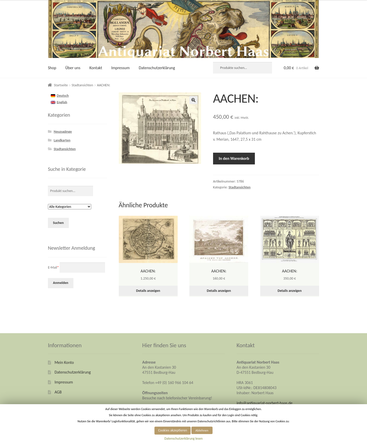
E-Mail (53, 267)
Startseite (61, 85)
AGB (58, 392)
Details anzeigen (148, 291)
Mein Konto (64, 362)
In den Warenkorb (234, 158)
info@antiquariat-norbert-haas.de (265, 403)
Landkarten (62, 140)
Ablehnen (201, 430)
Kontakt (95, 67)
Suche (265, 68)
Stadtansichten (82, 85)
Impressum (120, 67)
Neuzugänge (63, 131)
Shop (52, 67)
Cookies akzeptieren (172, 430)
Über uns (72, 67)
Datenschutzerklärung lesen (183, 438)
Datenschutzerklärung (157, 67)
